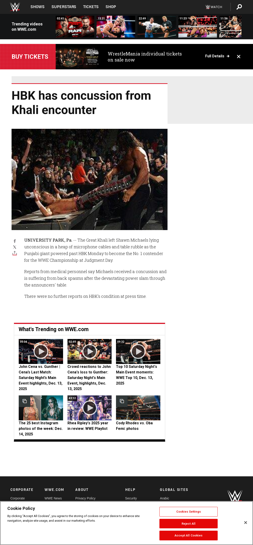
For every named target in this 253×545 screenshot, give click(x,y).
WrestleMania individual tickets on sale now (145, 57)
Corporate (17, 498)
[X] (15, 247)
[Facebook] (15, 241)
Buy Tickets (30, 56)
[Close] (246, 522)
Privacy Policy (85, 498)
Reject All (188, 523)
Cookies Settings (188, 511)
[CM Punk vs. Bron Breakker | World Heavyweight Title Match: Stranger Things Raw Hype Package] (75, 26)
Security (131, 498)
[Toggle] (15, 253)
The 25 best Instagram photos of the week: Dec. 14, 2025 (41, 428)
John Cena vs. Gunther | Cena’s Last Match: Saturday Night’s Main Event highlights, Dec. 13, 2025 (40, 377)
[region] (126, 523)
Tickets (91, 7)
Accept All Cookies (188, 535)
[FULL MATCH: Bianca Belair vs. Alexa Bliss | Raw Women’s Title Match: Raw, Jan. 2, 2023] (116, 26)
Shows (37, 7)
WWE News (53, 498)
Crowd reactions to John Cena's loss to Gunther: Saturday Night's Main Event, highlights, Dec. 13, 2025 (89, 377)
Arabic (164, 498)
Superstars (64, 7)
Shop (111, 7)
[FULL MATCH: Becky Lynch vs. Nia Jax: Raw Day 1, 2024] (197, 26)
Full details (214, 56)
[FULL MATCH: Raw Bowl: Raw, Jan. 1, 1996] (156, 26)
